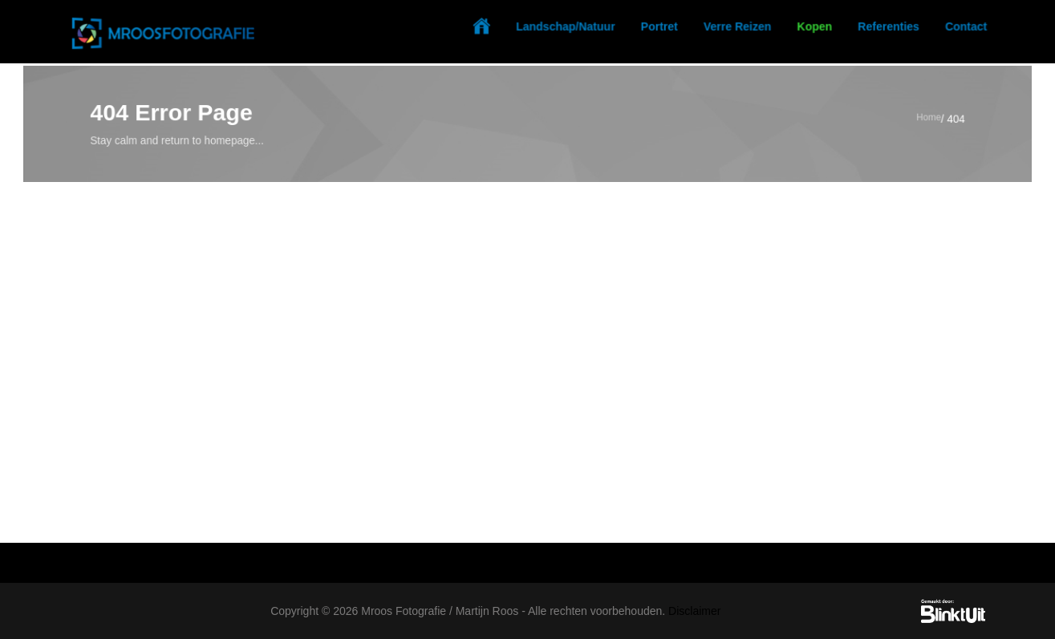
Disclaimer (694, 611)
